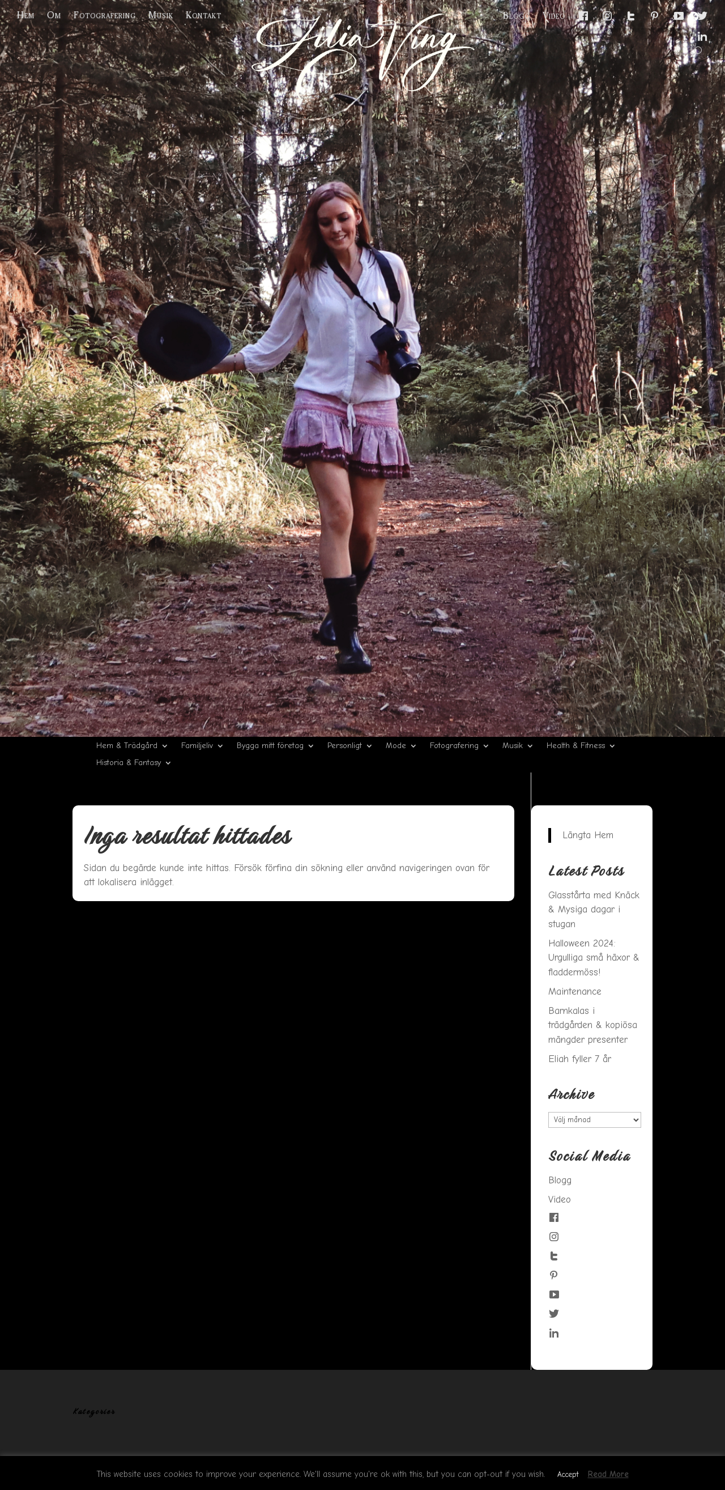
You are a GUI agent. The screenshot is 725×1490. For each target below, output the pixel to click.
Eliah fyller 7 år (579, 1059)
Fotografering (105, 15)
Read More (608, 1474)
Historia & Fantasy (128, 763)
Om (54, 15)
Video (554, 15)
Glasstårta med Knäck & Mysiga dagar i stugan (593, 909)
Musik (160, 15)
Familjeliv (197, 746)
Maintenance (575, 991)
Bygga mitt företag (270, 746)
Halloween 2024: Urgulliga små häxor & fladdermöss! (593, 958)
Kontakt (203, 15)
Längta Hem (587, 835)
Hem (26, 15)
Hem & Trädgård (126, 746)
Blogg (516, 15)
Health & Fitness (576, 746)
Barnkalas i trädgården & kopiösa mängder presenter (592, 1025)
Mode (396, 746)
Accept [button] (567, 1474)
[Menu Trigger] (693, 16)
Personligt (344, 746)
